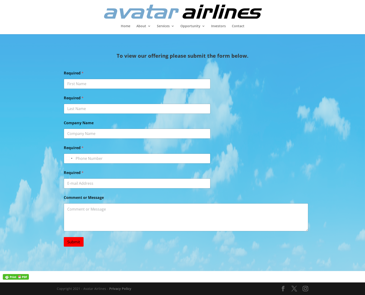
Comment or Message (84, 197)
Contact (238, 26)
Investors (218, 26)
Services (163, 26)
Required (74, 73)
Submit (73, 242)
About (141, 26)
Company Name (79, 123)
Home (125, 26)
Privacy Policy (120, 288)
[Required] (137, 159)
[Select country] (69, 159)
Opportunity (190, 26)
